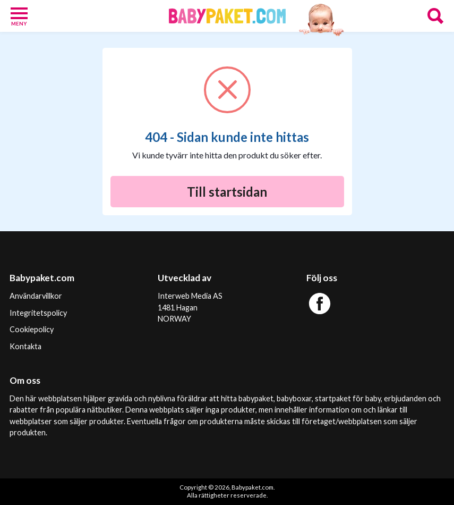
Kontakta (25, 346)
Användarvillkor (36, 295)
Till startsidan (227, 191)
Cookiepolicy (32, 329)
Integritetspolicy (38, 312)
